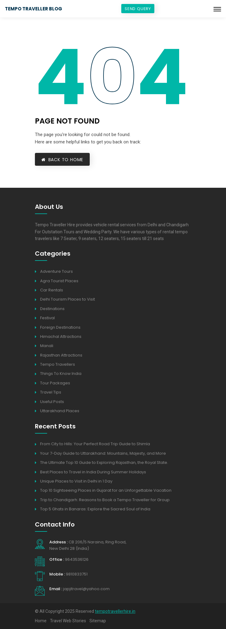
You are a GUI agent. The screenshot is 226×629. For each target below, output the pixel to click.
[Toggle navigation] (217, 9)
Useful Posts (52, 402)
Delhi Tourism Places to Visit (67, 299)
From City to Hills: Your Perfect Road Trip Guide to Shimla (95, 444)
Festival (47, 318)
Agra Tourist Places (59, 281)
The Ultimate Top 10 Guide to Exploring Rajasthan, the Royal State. (104, 462)
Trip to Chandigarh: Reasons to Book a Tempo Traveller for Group (105, 500)
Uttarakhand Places (59, 411)
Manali (46, 346)
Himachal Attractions (60, 336)
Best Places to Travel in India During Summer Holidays (93, 472)
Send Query (138, 9)
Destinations (52, 309)
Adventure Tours (56, 271)
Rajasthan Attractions (61, 355)
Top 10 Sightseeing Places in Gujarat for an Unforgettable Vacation (105, 490)
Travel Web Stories (68, 620)
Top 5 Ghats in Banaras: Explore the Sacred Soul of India (95, 509)
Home (41, 620)
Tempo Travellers (57, 364)
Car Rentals (51, 290)
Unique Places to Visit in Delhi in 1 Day (76, 481)
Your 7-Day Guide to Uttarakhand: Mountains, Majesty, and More (103, 453)
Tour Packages (55, 383)
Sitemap (97, 620)
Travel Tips (50, 392)
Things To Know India (60, 373)
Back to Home (62, 160)
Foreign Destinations (60, 327)
